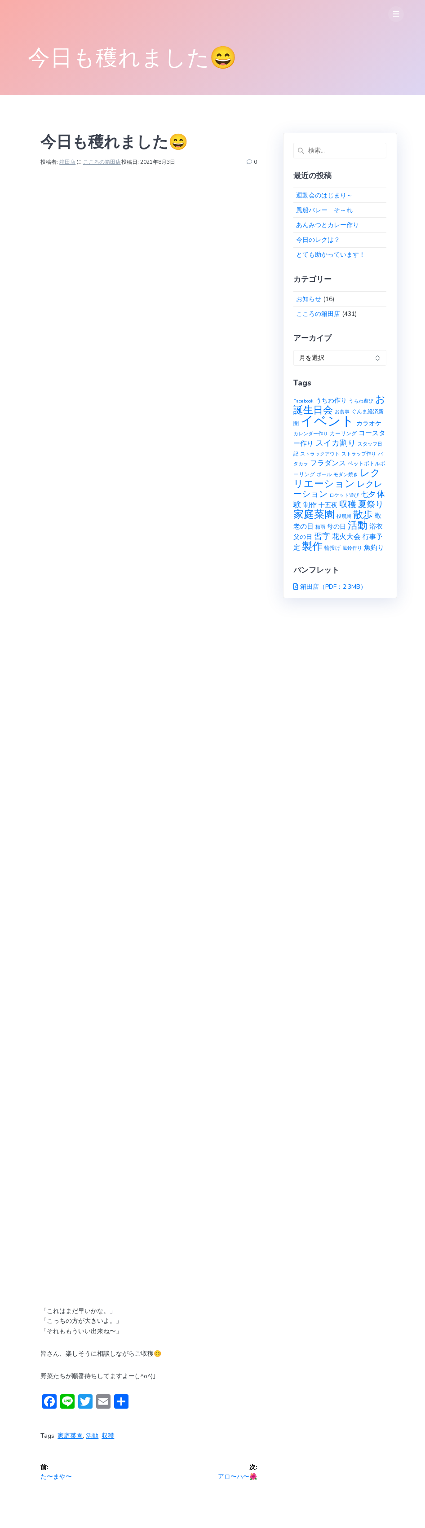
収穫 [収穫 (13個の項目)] (347, 504)
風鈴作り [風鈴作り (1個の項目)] (352, 548)
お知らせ (308, 299)
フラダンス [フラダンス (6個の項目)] (328, 463)
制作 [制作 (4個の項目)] (310, 504)
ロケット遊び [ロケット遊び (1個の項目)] (344, 495)
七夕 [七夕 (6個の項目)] (368, 494)
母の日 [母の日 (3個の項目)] (336, 526)
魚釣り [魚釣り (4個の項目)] (374, 547)
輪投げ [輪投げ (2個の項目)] (332, 548)
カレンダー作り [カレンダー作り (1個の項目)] (310, 433)
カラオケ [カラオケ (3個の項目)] (368, 423)
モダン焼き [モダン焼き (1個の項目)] (345, 474)
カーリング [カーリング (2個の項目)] (343, 433)
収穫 (108, 1436)
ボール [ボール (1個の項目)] (324, 474)
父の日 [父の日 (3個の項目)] (302, 537)
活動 (92, 1436)
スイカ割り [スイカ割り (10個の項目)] (335, 443)
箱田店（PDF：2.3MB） (333, 586)
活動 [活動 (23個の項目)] (357, 525)
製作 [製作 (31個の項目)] (312, 546)
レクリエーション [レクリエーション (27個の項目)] (337, 478)
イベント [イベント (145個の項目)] (327, 421)
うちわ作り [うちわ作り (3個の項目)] (331, 400)
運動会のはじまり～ (324, 195)
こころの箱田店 (102, 162)
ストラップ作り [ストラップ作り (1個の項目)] (358, 454)
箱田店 (67, 162)
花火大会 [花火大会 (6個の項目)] (346, 537)
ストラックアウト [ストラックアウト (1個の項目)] (320, 454)
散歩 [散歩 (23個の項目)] (363, 514)
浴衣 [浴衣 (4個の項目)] (376, 526)
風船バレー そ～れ (324, 210)
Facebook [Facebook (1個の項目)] (303, 401)
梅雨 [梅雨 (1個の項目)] (320, 527)
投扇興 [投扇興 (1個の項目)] (343, 516)
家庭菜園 (70, 1436)
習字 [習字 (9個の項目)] (322, 536)
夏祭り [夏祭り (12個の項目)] (371, 504)
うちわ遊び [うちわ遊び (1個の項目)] (361, 401)
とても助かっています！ (330, 254)
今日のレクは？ (318, 240)
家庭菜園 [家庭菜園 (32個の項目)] (314, 514)
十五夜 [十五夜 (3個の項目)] (328, 505)
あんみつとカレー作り (327, 225)
